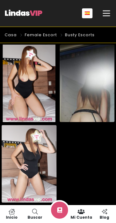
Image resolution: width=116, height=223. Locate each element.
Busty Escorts (80, 34)
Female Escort (41, 34)
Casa (11, 34)
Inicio (11, 214)
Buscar (34, 214)
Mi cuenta (81, 214)
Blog (104, 214)
